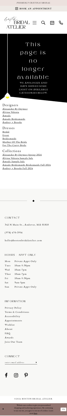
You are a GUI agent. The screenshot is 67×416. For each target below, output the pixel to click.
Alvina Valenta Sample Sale (17, 158)
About (9, 329)
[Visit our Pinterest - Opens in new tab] (26, 376)
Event (5, 136)
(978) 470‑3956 (14, 233)
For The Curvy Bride (14, 146)
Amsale (6, 116)
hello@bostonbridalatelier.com (23, 241)
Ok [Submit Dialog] (63, 410)
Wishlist (10, 325)
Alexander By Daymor (15, 109)
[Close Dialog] (3, 410)
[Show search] (43, 23)
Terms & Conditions (17, 312)
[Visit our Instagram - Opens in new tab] (16, 376)
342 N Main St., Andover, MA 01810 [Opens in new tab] (27, 225)
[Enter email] (21, 363)
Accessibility (12, 317)
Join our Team (13, 342)
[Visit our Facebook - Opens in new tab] (6, 376)
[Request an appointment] (33, 9)
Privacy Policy (13, 308)
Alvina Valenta (10, 113)
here (35, 414)
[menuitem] (34, 23)
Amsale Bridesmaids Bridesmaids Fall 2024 (26, 165)
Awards (9, 338)
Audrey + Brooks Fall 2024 (17, 169)
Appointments (13, 321)
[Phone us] (60, 23)
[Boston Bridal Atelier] (17, 23)
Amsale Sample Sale (13, 162)
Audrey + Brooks (12, 123)
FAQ (7, 334)
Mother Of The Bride (14, 142)
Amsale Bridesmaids (13, 119)
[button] (34, 23)
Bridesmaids (9, 139)
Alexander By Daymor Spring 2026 (22, 155)
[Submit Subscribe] (36, 363)
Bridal (6, 132)
